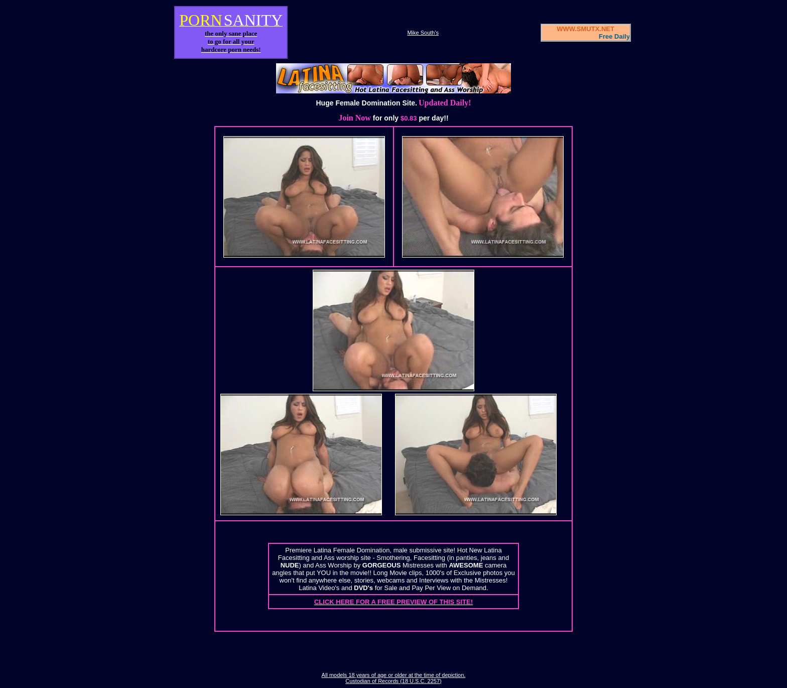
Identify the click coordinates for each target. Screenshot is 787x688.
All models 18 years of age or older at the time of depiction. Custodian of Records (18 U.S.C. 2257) (394, 678)
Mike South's (423, 33)
